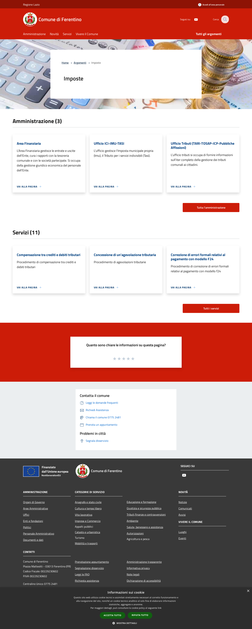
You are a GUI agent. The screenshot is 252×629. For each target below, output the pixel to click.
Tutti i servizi (211, 308)
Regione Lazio (31, 4)
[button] (126, 623)
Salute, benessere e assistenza (145, 527)
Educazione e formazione (141, 502)
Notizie (182, 502)
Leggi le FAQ (82, 574)
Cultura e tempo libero (88, 508)
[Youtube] (193, 19)
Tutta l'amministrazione (211, 207)
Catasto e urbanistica (87, 532)
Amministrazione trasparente (144, 562)
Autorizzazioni (135, 533)
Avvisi (182, 515)
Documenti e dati (33, 540)
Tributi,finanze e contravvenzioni (146, 514)
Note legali (133, 574)
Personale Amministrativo (38, 533)
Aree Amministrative (35, 508)
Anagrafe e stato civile (88, 502)
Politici (27, 527)
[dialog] (126, 608)
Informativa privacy (138, 568)
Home (65, 63)
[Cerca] (224, 19)
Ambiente (132, 521)
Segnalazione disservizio (89, 568)
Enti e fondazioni (33, 521)
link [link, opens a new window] (160, 607)
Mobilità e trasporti (86, 543)
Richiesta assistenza (87, 581)
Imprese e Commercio (87, 521)
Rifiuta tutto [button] (140, 615)
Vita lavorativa (83, 515)
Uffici (26, 515)
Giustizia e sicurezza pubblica (144, 508)
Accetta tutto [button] (112, 615)
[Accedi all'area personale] (211, 5)
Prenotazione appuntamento (92, 562)
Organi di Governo (34, 502)
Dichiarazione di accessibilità (144, 581)
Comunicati (185, 508)
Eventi (182, 538)
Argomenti (80, 63)
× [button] (248, 591)
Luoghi (182, 532)
